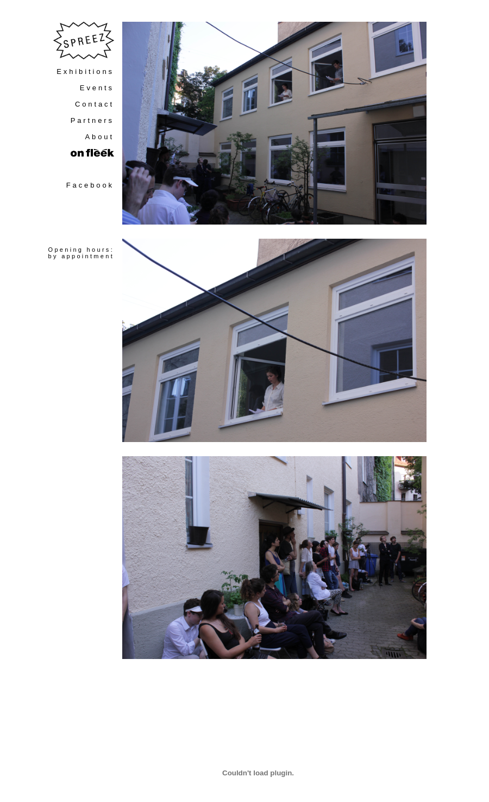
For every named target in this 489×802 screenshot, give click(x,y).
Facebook (90, 185)
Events (97, 88)
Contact (94, 104)
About (99, 137)
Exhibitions (85, 71)
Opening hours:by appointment (81, 252)
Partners (92, 120)
